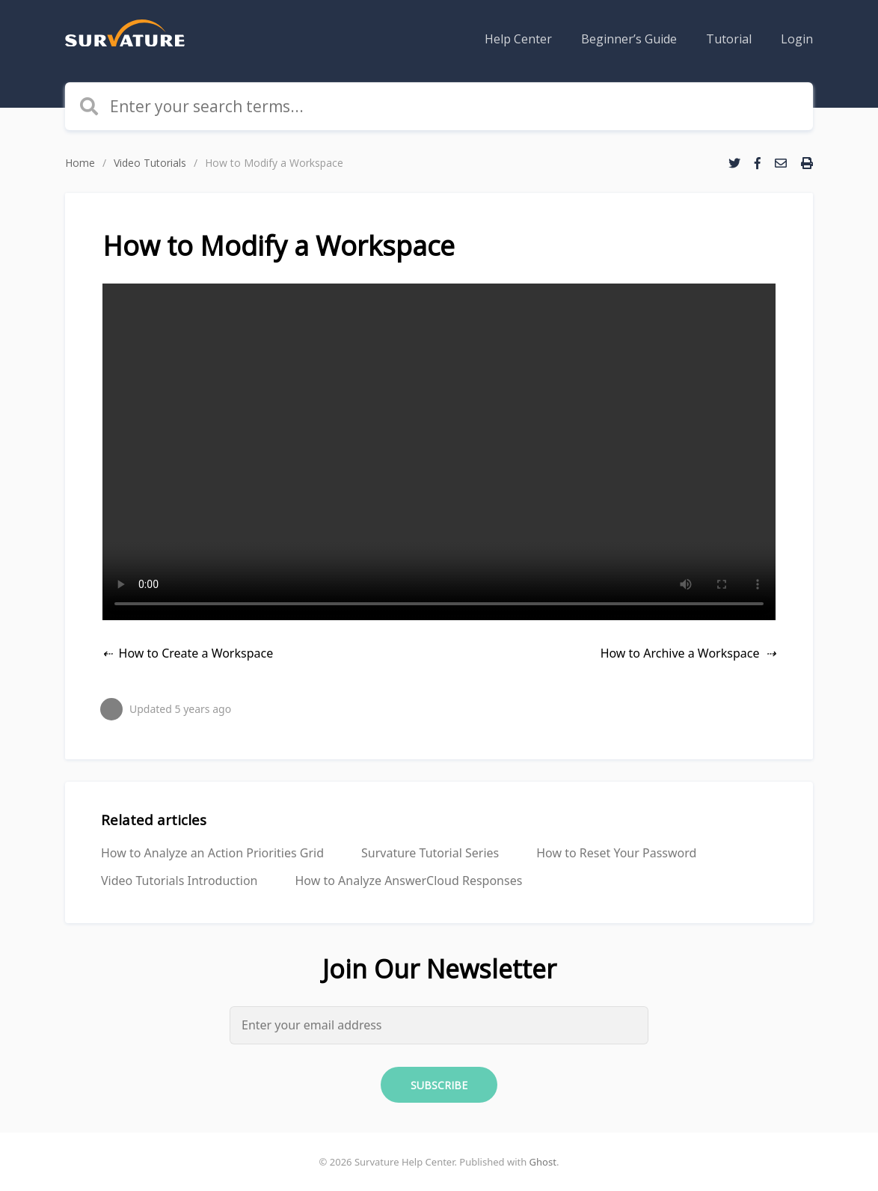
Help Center (518, 39)
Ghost (542, 1162)
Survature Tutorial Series (430, 853)
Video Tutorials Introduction (179, 880)
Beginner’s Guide (629, 39)
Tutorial (729, 39)
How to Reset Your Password (616, 853)
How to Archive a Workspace (680, 653)
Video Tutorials (150, 163)
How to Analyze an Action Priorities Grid (212, 853)
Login (797, 39)
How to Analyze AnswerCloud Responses (408, 880)
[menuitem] (518, 39)
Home (80, 163)
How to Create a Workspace (196, 653)
